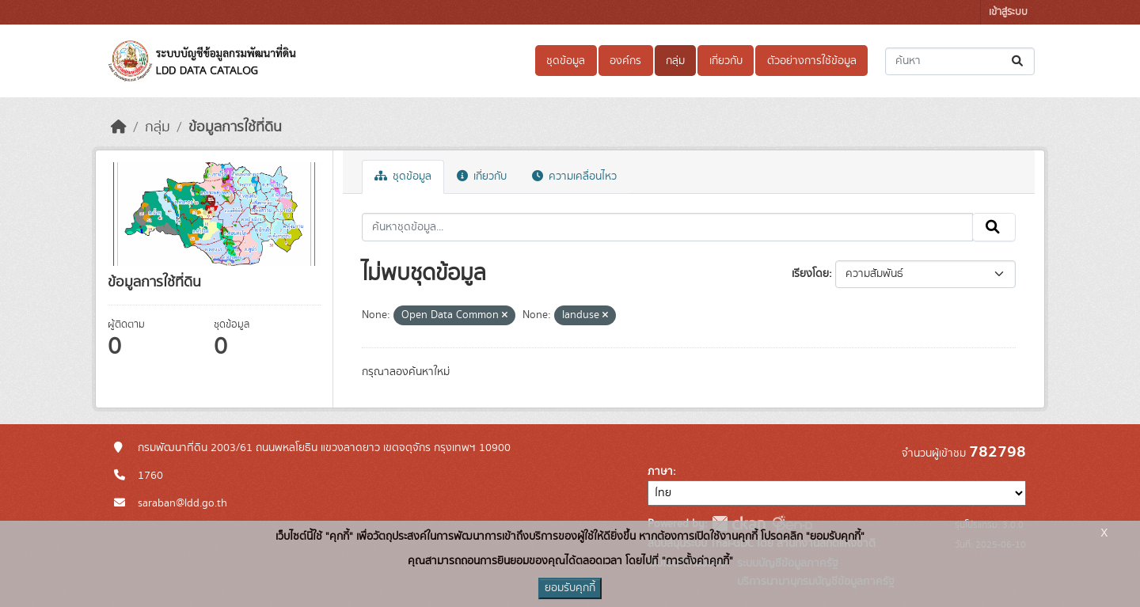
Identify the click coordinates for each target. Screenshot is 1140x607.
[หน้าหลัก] (119, 127)
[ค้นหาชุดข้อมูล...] (960, 61)
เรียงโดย (810, 274)
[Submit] (1018, 61)
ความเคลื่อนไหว (574, 176)
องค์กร (625, 61)
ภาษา (660, 472)
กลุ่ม (675, 61)
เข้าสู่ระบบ (1008, 12)
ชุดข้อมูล (565, 61)
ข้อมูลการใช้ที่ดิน (235, 127)
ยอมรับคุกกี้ (570, 588)
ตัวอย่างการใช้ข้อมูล (812, 61)
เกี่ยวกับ (726, 61)
